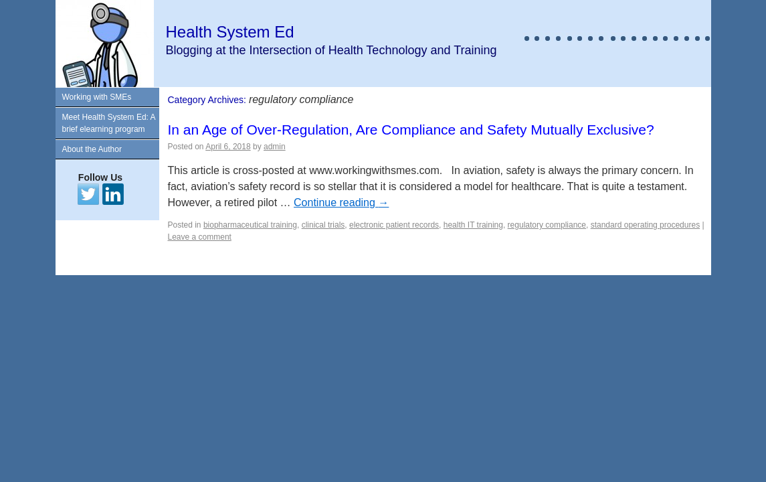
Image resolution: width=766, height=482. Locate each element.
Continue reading (341, 202)
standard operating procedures (645, 225)
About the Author (92, 149)
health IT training (473, 225)
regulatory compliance (547, 225)
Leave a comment (199, 237)
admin (275, 146)
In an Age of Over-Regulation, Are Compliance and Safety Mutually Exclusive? (411, 129)
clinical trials (323, 225)
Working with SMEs (97, 97)
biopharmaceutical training (250, 225)
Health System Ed (230, 32)
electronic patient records (394, 225)
